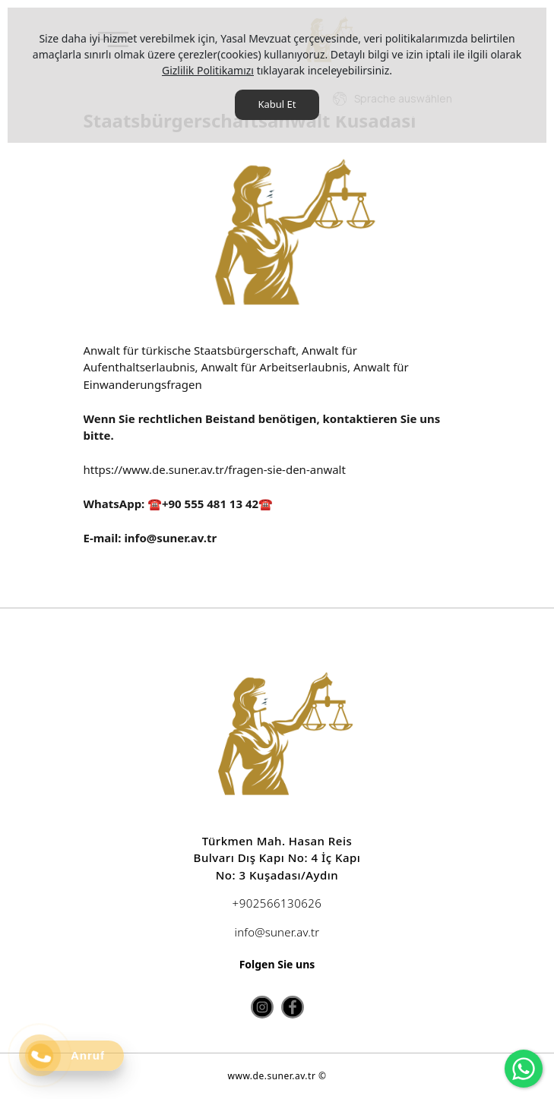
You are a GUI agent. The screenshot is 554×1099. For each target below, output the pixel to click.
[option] (277, 237)
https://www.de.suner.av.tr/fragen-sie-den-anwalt (215, 469)
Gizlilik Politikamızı (208, 70)
